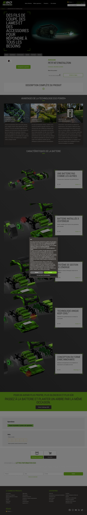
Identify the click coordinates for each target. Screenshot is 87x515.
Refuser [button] (36, 272)
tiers (45, 250)
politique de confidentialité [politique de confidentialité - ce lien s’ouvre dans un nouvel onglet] (50, 242)
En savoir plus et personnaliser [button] (43, 275)
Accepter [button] (50, 272)
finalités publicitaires (46, 256)
